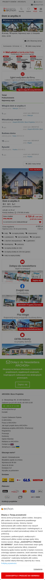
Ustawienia (38, 569)
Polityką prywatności (8, 563)
